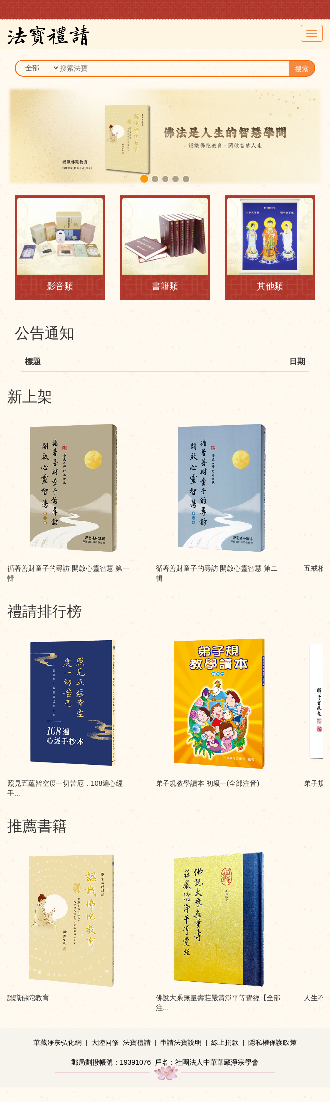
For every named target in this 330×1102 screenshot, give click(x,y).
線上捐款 (225, 1042)
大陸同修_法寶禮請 (121, 1042)
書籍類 (165, 286)
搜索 (302, 69)
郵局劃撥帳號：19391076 (111, 1062)
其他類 (270, 286)
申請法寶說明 (181, 1042)
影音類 (60, 286)
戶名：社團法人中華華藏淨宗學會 (207, 1062)
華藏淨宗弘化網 (57, 1042)
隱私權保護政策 (272, 1042)
